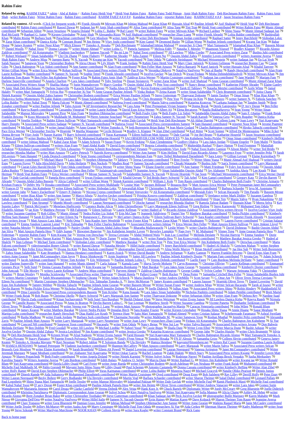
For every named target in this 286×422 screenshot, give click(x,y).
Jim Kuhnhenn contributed (192, 199)
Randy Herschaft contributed (245, 70)
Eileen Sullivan (102, 209)
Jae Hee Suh (240, 249)
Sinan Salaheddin (42, 56)
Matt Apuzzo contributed (158, 345)
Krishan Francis (12, 184)
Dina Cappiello (30, 292)
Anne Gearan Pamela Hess (256, 231)
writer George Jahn (14, 192)
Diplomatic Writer (198, 388)
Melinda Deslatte (204, 235)
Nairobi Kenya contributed (111, 152)
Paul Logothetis (12, 381)
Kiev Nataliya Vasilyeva (145, 392)
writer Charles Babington (205, 227)
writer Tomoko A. (132, 238)
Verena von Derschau (90, 235)
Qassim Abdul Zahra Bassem (34, 181)
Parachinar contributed (70, 38)
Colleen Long (227, 120)
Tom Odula (154, 59)
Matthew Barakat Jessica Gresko (240, 238)
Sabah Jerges (10, 199)
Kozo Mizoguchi (38, 116)
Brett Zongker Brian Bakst (43, 396)
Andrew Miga (38, 59)
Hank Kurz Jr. (150, 388)
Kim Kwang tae (96, 267)
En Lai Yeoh (266, 59)
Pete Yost (173, 99)
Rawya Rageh (256, 299)
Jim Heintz (93, 41)
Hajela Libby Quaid (65, 363)
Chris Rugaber (243, 116)
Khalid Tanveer (264, 66)
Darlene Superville (57, 88)
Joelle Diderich (158, 288)
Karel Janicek (209, 66)
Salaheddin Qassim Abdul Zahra (216, 113)
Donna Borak (200, 106)
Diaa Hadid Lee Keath (93, 313)
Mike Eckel (271, 131)
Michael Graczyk (207, 371)
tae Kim (34, 209)
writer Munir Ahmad (85, 48)
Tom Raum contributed (192, 181)
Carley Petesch (79, 152)
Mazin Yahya (239, 199)
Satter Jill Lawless (144, 256)
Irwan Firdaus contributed (101, 177)
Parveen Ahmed (126, 270)
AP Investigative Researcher (104, 106)
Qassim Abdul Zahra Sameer (44, 95)
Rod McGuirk (10, 34)
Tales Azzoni (73, 106)
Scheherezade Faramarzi (240, 313)
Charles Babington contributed (218, 127)
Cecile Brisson (112, 131)
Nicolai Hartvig (230, 235)
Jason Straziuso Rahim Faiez (242, 17)
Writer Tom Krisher (72, 260)
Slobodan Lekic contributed (93, 242)
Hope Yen (219, 199)
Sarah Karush (199, 116)
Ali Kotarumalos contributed (171, 192)
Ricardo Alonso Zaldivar (182, 209)
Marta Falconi (61, 102)
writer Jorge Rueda (114, 363)
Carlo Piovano (15, 338)
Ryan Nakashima (263, 199)
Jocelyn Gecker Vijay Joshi (265, 209)
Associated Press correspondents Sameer (164, 124)
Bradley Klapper (244, 48)
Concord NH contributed (36, 324)
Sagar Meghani (263, 310)
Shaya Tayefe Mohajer (157, 263)
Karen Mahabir (258, 396)
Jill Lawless (176, 52)
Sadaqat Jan (87, 27)
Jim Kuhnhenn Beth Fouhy (218, 242)
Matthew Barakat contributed (208, 213)
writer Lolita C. (113, 48)
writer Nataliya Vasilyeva (61, 399)
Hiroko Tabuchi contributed (260, 127)
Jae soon (65, 199)
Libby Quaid (113, 367)
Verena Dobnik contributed (168, 260)
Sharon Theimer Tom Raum (233, 399)
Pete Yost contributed (170, 84)
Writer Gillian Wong (15, 70)
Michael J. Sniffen (32, 127)
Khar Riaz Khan (264, 95)
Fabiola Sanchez (266, 99)
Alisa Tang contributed (147, 27)
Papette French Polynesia (71, 338)
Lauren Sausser (202, 281)
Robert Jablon (88, 342)
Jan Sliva (7, 231)
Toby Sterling (113, 81)
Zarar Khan (160, 23)
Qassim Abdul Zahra (184, 56)
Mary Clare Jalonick (191, 63)
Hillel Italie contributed (145, 245)
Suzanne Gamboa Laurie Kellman (262, 342)
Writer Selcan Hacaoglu (231, 285)
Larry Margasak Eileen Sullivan (168, 206)
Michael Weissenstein (211, 59)
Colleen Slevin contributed (239, 338)
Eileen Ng (159, 56)
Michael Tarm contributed (54, 242)
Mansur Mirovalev (32, 113)
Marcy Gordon (112, 84)
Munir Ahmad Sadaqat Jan (262, 31)
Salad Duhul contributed (234, 378)
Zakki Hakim (175, 353)
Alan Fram (77, 113)
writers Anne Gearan (15, 256)
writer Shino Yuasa (129, 167)
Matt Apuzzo (216, 99)
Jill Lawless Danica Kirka (226, 299)
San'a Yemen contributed (237, 163)
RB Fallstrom (78, 209)
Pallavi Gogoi (148, 274)
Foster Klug (79, 77)
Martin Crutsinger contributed (179, 77)
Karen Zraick (115, 252)
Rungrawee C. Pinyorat (98, 217)
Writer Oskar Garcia (124, 353)
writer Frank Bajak (227, 363)
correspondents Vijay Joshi (169, 149)
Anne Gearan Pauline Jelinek (114, 91)
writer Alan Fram (227, 295)
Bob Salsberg (211, 374)
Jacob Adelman (179, 363)
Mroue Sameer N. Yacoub (105, 174)
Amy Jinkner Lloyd (265, 224)
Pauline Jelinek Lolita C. (130, 260)
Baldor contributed (38, 74)
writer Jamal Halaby (62, 127)
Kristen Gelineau (219, 63)
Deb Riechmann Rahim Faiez (236, 13)
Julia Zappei (140, 56)
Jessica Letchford (70, 331)
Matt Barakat (150, 267)
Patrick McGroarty (36, 206)
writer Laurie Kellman (103, 109)
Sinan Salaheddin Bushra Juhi (265, 274)
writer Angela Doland (93, 356)
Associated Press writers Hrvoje (222, 209)
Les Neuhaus (202, 363)
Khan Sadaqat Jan (159, 396)
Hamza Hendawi (161, 342)
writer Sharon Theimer (200, 378)
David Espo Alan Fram (261, 252)
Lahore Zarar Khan (165, 220)
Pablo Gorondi (52, 367)
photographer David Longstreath (139, 249)
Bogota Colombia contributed (164, 145)
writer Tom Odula (124, 324)
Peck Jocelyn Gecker (189, 396)
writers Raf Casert (224, 342)
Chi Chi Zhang (67, 56)
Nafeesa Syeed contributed (130, 102)
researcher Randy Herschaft (56, 313)
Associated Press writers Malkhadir (97, 184)
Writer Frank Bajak (18, 295)
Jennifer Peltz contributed (249, 317)
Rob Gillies (48, 213)
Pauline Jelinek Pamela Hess (110, 385)
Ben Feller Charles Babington (107, 224)
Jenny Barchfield (246, 38)
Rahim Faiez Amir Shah (107, 77)
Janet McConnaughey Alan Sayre (54, 256)
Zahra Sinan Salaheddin (21, 252)
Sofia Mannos (208, 392)
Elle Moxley (32, 270)
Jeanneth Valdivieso (153, 213)
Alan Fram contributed (122, 66)
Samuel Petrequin (49, 345)
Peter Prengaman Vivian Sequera (166, 106)
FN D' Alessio (183, 338)
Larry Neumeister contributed (20, 159)
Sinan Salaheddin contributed (100, 99)
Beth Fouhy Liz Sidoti (176, 113)
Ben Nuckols (99, 163)
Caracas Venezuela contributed (209, 306)
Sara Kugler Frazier (146, 310)
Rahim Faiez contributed (80, 17)
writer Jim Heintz (144, 385)
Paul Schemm (135, 367)
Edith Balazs (108, 360)
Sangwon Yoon (34, 63)
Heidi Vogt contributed (216, 27)
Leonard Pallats (265, 378)
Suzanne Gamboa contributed (218, 267)
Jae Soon (201, 174)
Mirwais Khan (114, 23)
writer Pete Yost (152, 242)
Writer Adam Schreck (115, 277)
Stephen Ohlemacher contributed (110, 113)
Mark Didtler (64, 138)
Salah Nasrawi (11, 63)
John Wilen (241, 306)
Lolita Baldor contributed (244, 34)
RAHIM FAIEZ (36, 13)
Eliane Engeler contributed (163, 167)
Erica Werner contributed (68, 174)
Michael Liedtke (109, 328)
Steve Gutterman (165, 95)
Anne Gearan (87, 127)
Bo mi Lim (121, 52)
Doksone (214, 220)
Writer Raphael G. (182, 360)
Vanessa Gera (221, 116)
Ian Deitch (175, 74)
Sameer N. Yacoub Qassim (127, 399)
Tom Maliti (261, 142)
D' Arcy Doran (250, 106)
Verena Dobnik (108, 388)
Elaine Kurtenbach (264, 156)
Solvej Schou (117, 392)
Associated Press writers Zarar (228, 52)
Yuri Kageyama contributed (30, 363)
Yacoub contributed (129, 59)
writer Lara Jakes (244, 385)
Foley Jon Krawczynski (244, 167)
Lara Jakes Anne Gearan (178, 267)
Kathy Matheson (252, 406)
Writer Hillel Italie (93, 399)
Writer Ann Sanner (144, 152)
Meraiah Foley (203, 192)
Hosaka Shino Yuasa (214, 310)
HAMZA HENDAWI (19, 345)
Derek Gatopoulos (225, 106)
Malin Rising (21, 38)
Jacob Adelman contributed (38, 260)
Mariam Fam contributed (223, 256)
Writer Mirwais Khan (260, 74)
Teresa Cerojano (118, 235)
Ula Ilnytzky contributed (102, 378)
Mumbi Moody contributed (70, 202)
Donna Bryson (11, 134)
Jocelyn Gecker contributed (114, 195)
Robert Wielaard (16, 56)
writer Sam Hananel (51, 263)
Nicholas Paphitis (76, 288)
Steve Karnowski (225, 206)
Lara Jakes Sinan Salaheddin (162, 292)
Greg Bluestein (249, 388)
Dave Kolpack (201, 399)
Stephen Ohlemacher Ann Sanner (156, 403)
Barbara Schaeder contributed (162, 378)
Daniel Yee (178, 213)
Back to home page (14, 417)
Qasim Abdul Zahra (139, 84)
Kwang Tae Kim (256, 41)
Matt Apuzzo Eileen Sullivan (229, 224)
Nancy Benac (149, 324)
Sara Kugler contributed (213, 217)
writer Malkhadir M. (157, 317)
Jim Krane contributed (99, 331)
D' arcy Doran (43, 385)
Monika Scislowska (52, 274)
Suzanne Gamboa (261, 195)
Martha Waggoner (87, 131)
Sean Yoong (241, 109)
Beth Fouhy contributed (60, 356)
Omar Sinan (241, 95)
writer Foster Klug (136, 220)
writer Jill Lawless (82, 328)
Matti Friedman (214, 167)
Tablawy (122, 159)
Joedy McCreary (225, 388)
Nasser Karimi (53, 134)
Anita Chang (264, 91)
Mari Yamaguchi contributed (98, 120)
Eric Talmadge (74, 224)
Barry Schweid (88, 295)
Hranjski (65, 131)
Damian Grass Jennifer (91, 403)
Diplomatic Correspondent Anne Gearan (78, 392)
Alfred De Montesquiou (244, 131)
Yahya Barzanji (186, 66)
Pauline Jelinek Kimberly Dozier (181, 256)
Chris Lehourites (70, 149)
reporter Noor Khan (244, 124)
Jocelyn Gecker (153, 74)
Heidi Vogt (247, 23)
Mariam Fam (267, 77)
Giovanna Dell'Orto (27, 399)
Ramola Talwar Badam (213, 202)
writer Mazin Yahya (216, 345)
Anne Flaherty (91, 56)
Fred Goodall (57, 328)
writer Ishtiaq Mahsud (35, 142)
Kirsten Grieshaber (63, 34)
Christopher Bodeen (61, 63)
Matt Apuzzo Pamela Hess (34, 231)
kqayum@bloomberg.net (193, 342)
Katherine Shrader (116, 56)
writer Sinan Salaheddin (196, 91)
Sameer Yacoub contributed (151, 163)
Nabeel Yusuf (133, 328)
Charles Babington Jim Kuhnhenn (243, 320)
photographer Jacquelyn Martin (165, 306)
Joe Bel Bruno (203, 134)
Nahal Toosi (36, 48)
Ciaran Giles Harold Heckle (38, 167)
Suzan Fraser (113, 142)
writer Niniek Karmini (126, 356)
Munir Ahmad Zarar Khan (265, 81)
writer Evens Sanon (192, 299)
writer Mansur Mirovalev (107, 381)
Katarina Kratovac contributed (170, 331)
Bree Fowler (182, 159)
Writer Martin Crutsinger (135, 374)
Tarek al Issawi (261, 285)
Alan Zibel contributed (170, 131)
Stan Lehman (24, 242)
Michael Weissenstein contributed (232, 174)
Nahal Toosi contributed (148, 52)
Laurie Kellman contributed (247, 263)
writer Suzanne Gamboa (21, 213)
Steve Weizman (165, 299)
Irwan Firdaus (195, 74)
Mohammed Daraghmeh (51, 227)
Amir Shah (87, 34)
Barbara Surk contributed (93, 317)
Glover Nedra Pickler (92, 310)
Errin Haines (157, 399)
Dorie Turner (108, 238)
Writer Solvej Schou (158, 356)
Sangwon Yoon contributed (74, 324)
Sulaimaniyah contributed (115, 170)
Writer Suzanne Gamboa (188, 303)
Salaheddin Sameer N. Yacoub (146, 174)
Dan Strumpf (40, 202)
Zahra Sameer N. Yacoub (170, 116)
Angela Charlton (55, 81)
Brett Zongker (14, 138)
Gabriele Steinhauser (179, 59)
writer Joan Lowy (135, 320)
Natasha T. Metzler (189, 48)
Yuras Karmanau (116, 134)
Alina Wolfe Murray (177, 249)
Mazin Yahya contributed (167, 102)
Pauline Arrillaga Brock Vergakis (223, 356)
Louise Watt (132, 184)
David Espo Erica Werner (138, 109)
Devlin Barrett (268, 177)
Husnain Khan (242, 202)
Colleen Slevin (110, 410)
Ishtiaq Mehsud (120, 403)
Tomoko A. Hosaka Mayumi (33, 342)
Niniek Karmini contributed (130, 181)
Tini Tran (191, 27)
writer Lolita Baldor (153, 371)
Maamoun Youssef (217, 48)
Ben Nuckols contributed (98, 249)
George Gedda (190, 270)
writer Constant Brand (167, 410)
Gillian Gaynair (237, 156)
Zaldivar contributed (191, 195)
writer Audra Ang (75, 406)
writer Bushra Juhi (40, 138)
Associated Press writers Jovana (236, 324)
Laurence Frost (231, 152)
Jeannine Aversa (147, 170)
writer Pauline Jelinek (46, 106)
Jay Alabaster (216, 170)
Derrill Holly (251, 374)
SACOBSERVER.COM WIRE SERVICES (152, 138)
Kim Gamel (146, 41)
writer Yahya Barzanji (197, 324)
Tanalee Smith (256, 102)
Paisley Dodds (80, 227)
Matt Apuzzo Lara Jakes (46, 220)
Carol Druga (61, 388)
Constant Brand (72, 41)
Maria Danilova (144, 277)
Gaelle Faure (198, 260)
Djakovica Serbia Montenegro (21, 99)
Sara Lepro (216, 156)
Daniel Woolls (15, 48)
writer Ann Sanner (59, 195)
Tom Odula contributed (76, 167)
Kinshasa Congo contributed (36, 149)
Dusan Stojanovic (138, 81)
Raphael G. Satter (35, 34)
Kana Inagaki (131, 292)
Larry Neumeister (138, 116)
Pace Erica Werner (13, 131)
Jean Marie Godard (182, 127)
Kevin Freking (135, 142)
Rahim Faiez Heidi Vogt (96, 13)
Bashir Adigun (255, 328)
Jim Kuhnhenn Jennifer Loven (125, 231)
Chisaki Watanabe (185, 163)
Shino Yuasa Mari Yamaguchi (45, 381)
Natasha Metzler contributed (225, 88)
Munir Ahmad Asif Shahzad (241, 159)
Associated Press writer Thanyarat (91, 274)
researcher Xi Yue (79, 91)
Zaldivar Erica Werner (141, 77)
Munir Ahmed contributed (91, 102)
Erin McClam (127, 213)
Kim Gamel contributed (217, 177)
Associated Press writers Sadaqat (46, 124)
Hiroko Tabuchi (67, 285)
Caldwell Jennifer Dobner (108, 288)
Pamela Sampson (139, 48)
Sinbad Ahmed (177, 313)
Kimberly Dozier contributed (260, 267)
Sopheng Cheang (86, 277)
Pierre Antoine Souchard (106, 116)
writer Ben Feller (84, 170)
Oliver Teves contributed (176, 385)
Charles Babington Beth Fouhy (232, 181)
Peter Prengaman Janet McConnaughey (256, 184)
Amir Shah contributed (114, 27)
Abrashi (7, 181)
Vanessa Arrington (206, 349)
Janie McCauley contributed (264, 403)
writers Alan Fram (66, 145)
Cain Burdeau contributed (79, 360)
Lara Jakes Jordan (214, 142)
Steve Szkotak (24, 410)
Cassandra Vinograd (71, 109)
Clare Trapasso (30, 403)
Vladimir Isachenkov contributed (86, 345)
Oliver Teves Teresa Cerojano (254, 277)
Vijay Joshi (32, 134)
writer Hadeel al (151, 209)
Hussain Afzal (181, 23)
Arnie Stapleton (118, 256)
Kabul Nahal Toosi (17, 385)
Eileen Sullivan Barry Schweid (174, 217)
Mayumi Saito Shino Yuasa (83, 367)
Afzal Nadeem (82, 335)
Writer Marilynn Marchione (55, 410)
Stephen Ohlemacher (99, 159)
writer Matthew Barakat (59, 310)
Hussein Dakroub (159, 199)
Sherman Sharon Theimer (221, 406)
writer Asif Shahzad (194, 81)
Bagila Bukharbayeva (216, 109)
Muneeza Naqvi (181, 371)
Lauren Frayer (22, 163)
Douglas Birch (120, 310)
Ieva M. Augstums (260, 188)
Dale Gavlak (181, 134)
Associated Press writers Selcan (253, 345)
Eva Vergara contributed (127, 199)
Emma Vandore (254, 235)
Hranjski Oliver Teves (230, 281)
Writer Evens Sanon (109, 335)
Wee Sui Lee (171, 324)
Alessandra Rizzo (110, 34)
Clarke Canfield (83, 388)
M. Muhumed (204, 231)
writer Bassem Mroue (137, 285)
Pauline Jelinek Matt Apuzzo (32, 320)
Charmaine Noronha (127, 317)
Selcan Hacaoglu (228, 192)
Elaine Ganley (273, 84)
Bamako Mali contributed (39, 199)
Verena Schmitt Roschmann (103, 149)
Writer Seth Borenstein (267, 249)
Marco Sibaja (84, 195)
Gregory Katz (245, 177)
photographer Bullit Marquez (225, 396)
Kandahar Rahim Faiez (147, 17)
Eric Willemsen (100, 260)
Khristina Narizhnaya (34, 392)
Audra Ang (131, 99)
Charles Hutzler (225, 331)
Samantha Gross (207, 338)
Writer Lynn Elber (199, 328)
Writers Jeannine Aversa (42, 360)
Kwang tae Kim (103, 59)
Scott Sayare (202, 277)
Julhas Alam (181, 288)
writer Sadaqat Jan (241, 59)
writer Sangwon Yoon (189, 317)
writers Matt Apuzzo (127, 306)
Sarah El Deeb (43, 217)
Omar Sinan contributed (241, 138)
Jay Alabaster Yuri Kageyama (88, 353)
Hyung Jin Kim (67, 249)
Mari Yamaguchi (217, 45)
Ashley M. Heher (254, 392)
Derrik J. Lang (100, 306)
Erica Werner (103, 167)
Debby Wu (33, 184)
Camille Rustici (26, 303)
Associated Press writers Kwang (229, 353)
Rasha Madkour (31, 317)
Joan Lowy (247, 120)
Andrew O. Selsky (133, 360)
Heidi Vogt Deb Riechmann (168, 120)
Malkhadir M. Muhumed (70, 116)
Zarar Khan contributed (20, 41)
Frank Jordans (129, 63)
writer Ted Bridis (264, 149)
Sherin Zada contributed (36, 299)
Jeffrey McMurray (48, 406)
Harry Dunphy (11, 124)
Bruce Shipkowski (91, 256)
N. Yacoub (81, 59)
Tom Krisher (110, 292)
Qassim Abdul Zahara (40, 331)
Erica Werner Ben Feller (191, 224)
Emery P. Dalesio (70, 192)
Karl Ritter (196, 131)
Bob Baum (41, 295)
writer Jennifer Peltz (259, 152)
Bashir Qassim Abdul (265, 227)
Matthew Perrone (54, 209)
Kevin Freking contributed (158, 88)
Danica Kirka (48, 41)
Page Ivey (185, 231)
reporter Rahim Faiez (178, 17)
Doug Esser (190, 374)
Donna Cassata (58, 48)
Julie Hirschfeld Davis (50, 163)
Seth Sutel (30, 267)
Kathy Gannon (196, 252)
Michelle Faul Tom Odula (134, 406)
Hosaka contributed (57, 184)
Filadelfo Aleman (13, 209)
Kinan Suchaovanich (69, 299)
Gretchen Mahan (245, 245)
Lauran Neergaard (178, 349)
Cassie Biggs (154, 328)
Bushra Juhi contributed (268, 52)
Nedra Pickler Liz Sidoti (98, 213)
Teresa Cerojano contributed (151, 159)
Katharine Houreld (229, 134)
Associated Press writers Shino (212, 288)
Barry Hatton (224, 145)
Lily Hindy (108, 63)
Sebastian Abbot (31, 31)
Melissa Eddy (163, 48)
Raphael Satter (221, 38)
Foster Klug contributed (72, 385)
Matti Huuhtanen (193, 220)
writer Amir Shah (123, 38)
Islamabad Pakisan (139, 381)
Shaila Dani (175, 328)
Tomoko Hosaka (158, 338)
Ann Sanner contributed (88, 66)
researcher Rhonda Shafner (177, 202)
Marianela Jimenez (36, 388)
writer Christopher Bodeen (148, 363)
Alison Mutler (239, 149)
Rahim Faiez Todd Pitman (165, 13)
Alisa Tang (174, 27)
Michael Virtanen (136, 149)
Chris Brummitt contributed (233, 91)
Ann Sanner (191, 167)
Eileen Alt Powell (109, 349)
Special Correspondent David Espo (46, 170)
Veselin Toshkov (31, 120)
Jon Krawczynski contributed (196, 238)
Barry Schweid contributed (84, 134)
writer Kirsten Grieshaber (180, 310)
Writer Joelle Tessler (19, 406)
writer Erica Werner (44, 70)
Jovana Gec (251, 256)
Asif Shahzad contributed (141, 34)
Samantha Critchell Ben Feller (222, 274)
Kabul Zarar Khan (65, 142)
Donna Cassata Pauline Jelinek (61, 267)
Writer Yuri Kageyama (180, 392)
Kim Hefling (169, 152)
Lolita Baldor (10, 102)
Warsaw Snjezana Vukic (242, 270)
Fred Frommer (247, 145)
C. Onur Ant (222, 277)
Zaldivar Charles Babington (159, 270)
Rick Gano (193, 410)
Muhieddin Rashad (199, 145)
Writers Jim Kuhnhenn (213, 360)
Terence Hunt (120, 313)
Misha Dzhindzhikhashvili (226, 74)
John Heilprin (77, 163)
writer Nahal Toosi (35, 102)
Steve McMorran (138, 281)
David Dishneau (236, 227)
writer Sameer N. (240, 99)
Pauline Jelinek (204, 23)
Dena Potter (190, 274)
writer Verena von (75, 306)
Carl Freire (90, 363)
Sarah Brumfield (83, 349)
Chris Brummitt (152, 99)
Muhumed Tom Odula (255, 206)
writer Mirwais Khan (181, 31)
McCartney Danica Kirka (133, 217)
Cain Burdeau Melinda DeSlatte (231, 260)
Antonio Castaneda (160, 367)
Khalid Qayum (132, 177)
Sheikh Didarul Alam (137, 299)
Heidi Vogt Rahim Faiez (130, 13)
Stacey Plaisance (39, 338)
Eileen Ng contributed (16, 281)
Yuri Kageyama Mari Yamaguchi (170, 335)
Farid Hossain (135, 335)
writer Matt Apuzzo (52, 152)
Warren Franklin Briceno (227, 252)
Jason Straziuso (56, 31)
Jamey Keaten (23, 45)
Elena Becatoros (187, 109)
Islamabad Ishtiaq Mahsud (157, 45)
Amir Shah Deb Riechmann (23, 88)
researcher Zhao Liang (176, 34)
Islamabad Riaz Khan (247, 45)
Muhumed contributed (258, 363)
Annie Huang (240, 310)
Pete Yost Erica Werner (182, 242)
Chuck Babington (24, 66)
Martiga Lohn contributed (18, 313)
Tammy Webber (42, 285)
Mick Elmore (72, 45)
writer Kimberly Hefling (231, 367)
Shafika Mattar (59, 84)
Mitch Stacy (196, 353)
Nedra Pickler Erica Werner (42, 288)
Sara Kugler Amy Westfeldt (102, 220)
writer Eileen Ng (67, 217)
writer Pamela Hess (160, 238)
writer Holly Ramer (14, 371)
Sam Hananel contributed (211, 124)
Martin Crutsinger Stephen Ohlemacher (59, 281)
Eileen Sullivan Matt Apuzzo (150, 134)
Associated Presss (51, 303)
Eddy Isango (64, 231)
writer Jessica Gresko (132, 331)
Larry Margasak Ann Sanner (121, 295)
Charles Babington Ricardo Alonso (218, 335)
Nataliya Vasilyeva (188, 70)
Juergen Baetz (61, 59)
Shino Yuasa (233, 31)
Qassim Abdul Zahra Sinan (111, 227)
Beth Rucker (170, 274)
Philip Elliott (86, 371)
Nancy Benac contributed (205, 84)
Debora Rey (250, 295)
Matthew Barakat (126, 242)
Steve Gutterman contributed (124, 396)
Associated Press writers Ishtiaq (150, 224)
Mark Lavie (136, 288)
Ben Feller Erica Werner (37, 249)
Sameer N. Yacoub (67, 74)
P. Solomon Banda (113, 342)
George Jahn (202, 331)
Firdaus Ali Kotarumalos (201, 320)
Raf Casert (127, 31)
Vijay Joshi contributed (119, 41)
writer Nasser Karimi (47, 238)
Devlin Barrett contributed (200, 188)
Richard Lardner (209, 31)
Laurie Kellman (126, 209)
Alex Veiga (129, 388)
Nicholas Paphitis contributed (204, 292)
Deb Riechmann (125, 45)
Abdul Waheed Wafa (147, 235)
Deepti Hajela (126, 274)
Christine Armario (267, 181)
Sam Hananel (28, 156)
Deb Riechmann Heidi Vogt (28, 335)
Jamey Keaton (30, 310)
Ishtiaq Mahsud (138, 23)
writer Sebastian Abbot (196, 295)
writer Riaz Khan (32, 195)
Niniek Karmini (12, 95)
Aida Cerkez (192, 406)
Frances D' (12, 188)
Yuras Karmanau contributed (117, 371)
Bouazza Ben (179, 184)
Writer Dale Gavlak (168, 381)
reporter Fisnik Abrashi (248, 217)
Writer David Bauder (141, 252)
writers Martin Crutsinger (22, 277)
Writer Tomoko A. (112, 127)
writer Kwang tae (244, 360)
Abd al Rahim (68, 13)
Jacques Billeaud (155, 184)
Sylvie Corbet (213, 270)
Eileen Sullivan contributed (32, 145)
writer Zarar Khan (165, 81)
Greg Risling (201, 206)
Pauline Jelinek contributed (224, 41)
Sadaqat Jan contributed (218, 77)
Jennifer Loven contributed (219, 56)
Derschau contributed (254, 242)
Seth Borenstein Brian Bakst (147, 127)
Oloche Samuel (145, 202)
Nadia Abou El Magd (122, 88)
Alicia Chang (230, 392)
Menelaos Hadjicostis (67, 206)
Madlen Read (120, 163)
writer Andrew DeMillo (174, 277)
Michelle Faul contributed (266, 381)
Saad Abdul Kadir (93, 145)
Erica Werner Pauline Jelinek (131, 95)
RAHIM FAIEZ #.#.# (207, 17)
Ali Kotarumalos (42, 52)
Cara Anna (133, 106)
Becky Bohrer (47, 378)
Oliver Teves (10, 306)
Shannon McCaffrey (124, 345)
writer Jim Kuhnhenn (37, 188)
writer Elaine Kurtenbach (52, 349)
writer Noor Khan (48, 45)
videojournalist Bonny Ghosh (50, 245)
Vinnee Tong (226, 231)
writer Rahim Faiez (22, 17)
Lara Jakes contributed (85, 81)
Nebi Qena (73, 220)
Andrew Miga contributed (94, 270)
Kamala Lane (130, 263)
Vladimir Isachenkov (71, 52)
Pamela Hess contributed (64, 177)
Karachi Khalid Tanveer (89, 88)
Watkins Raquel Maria (227, 403)
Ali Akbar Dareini (201, 120)
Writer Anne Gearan (195, 403)
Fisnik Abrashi (91, 23)
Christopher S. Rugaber (164, 188)
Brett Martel (273, 292)
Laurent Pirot (57, 113)
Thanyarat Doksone (193, 95)
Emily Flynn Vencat (131, 338)
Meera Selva (264, 202)
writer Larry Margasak (69, 320)
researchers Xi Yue (168, 406)
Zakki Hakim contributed (61, 99)
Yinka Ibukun (146, 91)
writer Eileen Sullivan (69, 188)
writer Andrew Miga (199, 285)
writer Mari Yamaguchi (30, 91)
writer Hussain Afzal (236, 66)
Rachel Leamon (152, 353)
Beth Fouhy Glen (146, 113)
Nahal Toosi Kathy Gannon (208, 149)
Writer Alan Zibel (263, 367)
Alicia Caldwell (68, 181)
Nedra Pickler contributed (248, 213)
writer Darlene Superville (18, 263)
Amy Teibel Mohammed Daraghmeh (180, 156)
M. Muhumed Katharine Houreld (99, 138)
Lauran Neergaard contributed (112, 202)
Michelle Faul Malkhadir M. (20, 367)
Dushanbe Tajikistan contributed (254, 303)
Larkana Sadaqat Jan (229, 102)
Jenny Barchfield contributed (183, 245)
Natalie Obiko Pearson (236, 371)
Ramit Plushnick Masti (231, 381)
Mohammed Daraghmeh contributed (92, 374)
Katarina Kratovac (200, 102)
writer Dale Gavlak (134, 120)
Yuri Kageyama (269, 120)
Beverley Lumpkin (162, 231)
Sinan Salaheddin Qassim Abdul (182, 170)
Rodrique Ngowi (186, 356)
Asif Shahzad (227, 23)
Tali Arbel (190, 177)
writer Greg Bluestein (58, 403)
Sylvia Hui (57, 91)
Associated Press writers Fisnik (106, 70)
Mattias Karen (178, 399)
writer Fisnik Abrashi (209, 34)
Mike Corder (196, 52)
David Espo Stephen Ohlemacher (52, 371)
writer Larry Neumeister (103, 320)
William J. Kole (163, 181)
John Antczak (10, 270)
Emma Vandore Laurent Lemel (40, 224)
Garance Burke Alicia (99, 206)
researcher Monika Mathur (19, 152)
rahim (53, 13)
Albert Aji (165, 109)
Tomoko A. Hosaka (98, 45)
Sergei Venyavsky (137, 192)
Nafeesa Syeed (124, 124)
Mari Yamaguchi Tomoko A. (263, 335)
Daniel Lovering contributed (144, 349)
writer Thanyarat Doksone (160, 295)
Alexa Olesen (87, 63)
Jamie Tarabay (220, 95)
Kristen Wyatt (60, 335)
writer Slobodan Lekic (102, 188)
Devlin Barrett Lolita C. (108, 303)
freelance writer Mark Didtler (227, 195)
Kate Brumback (51, 252)
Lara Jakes (74, 159)
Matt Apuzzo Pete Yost (80, 238)
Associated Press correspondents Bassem (71, 292)
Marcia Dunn (157, 360)
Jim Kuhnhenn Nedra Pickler (203, 138)
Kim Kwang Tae (61, 235)
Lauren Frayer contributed (241, 220)
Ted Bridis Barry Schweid (162, 177)
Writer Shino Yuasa (206, 159)
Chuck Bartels (173, 388)
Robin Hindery (246, 288)
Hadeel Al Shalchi (218, 245)
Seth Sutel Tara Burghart (103, 299)
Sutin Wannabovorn (86, 84)
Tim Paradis (251, 192)
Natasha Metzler (115, 245)
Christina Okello (63, 295)
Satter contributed (267, 260)
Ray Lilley (231, 374)
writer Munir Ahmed (82, 263)
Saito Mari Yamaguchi (148, 313)
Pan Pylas (137, 70)
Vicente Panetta (219, 303)
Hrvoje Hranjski (180, 174)
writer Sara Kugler (137, 410)
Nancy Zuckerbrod (42, 192)
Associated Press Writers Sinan (25, 84)
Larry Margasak (189, 345)
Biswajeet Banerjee (89, 231)
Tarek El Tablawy (191, 88)
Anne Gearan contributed (228, 81)
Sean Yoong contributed (96, 156)
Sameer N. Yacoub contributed (90, 124)
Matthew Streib (158, 303)
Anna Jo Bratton (77, 303)
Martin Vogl (130, 378)
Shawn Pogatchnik (28, 356)
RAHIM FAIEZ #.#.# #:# (115, 17)
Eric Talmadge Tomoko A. (106, 281)
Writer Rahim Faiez (49, 17)
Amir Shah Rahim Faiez (199, 13)
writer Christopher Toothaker (83, 396)
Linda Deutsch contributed (59, 156)
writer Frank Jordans (59, 317)
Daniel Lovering (259, 281)
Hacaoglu (103, 324)
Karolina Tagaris (12, 360)
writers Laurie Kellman (59, 270)
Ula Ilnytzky (138, 342)
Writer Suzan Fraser (168, 285)
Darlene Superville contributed (21, 81)
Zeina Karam (167, 91)
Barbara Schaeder (233, 188)
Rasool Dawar (66, 27)
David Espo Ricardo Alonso (199, 152)
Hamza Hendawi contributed (84, 252)
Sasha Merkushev (259, 356)
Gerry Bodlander (71, 378)
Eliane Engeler (239, 142)
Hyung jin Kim (193, 99)
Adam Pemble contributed (244, 292)
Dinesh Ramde (30, 374)
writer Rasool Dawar (86, 245)
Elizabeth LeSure (103, 338)
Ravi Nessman (65, 342)
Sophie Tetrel (91, 74)
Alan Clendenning (160, 142)
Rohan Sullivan (72, 70)
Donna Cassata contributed (194, 367)
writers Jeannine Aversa (256, 56)
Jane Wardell (246, 77)
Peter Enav (271, 374)
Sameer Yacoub (100, 52)
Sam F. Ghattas (251, 113)
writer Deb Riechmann (153, 38)
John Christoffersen (130, 206)
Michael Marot (53, 159)
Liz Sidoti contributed (54, 66)
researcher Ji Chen (190, 45)
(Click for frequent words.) (60, 23)
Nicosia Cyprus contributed (103, 192)
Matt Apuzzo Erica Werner (209, 184)
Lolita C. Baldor (105, 31)
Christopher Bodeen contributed (88, 95)
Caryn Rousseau (187, 263)
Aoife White (255, 88)
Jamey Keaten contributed (170, 281)
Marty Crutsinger (102, 406)
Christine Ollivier (213, 263)
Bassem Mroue (274, 45)
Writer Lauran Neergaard (18, 378)
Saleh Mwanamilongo (57, 277)
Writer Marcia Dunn (228, 328)
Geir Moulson (99, 38)
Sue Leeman (136, 303)
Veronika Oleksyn (159, 70)
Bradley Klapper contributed (41, 306)
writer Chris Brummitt (254, 331)
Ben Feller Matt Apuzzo (156, 66)
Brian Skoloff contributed (211, 249)
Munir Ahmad (69, 213)
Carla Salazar (108, 263)
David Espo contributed (125, 145)
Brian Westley (26, 274)
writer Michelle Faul (199, 381)
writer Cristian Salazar (205, 313)
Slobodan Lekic (272, 38)
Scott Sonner (216, 131)
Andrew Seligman (171, 252)
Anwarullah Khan (132, 188)
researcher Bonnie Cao (249, 63)
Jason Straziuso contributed (263, 134)
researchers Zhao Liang (166, 320)
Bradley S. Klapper (139, 131)
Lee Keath (259, 170)
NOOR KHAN (87, 410)
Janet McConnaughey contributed (243, 349)
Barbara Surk (43, 38)
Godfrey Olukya (187, 142)
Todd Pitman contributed (91, 199)
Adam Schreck (90, 142)
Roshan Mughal (218, 317)
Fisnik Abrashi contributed (122, 74)
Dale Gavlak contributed (28, 177)
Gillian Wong (193, 41)
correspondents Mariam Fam (134, 156)
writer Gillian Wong (95, 181)
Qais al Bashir (214, 70)
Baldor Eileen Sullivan (60, 120)
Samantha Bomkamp (124, 267)
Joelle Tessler (77, 381)
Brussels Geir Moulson (16, 349)
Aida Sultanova (54, 374)
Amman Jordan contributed (190, 38)
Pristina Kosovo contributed (155, 195)
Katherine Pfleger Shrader (242, 84)
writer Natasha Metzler (16, 227)
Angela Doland (80, 31)
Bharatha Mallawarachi (148, 227)
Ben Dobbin (36, 328)
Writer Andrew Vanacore (212, 385)
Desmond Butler (169, 41)
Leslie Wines (176, 227)
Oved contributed (167, 374)
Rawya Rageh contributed (37, 109)
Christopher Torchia (42, 131)
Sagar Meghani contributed (47, 353)
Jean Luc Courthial (177, 235)
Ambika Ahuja (239, 170)
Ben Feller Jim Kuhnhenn (51, 77)
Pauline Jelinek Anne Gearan (100, 285)
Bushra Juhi (208, 163)
